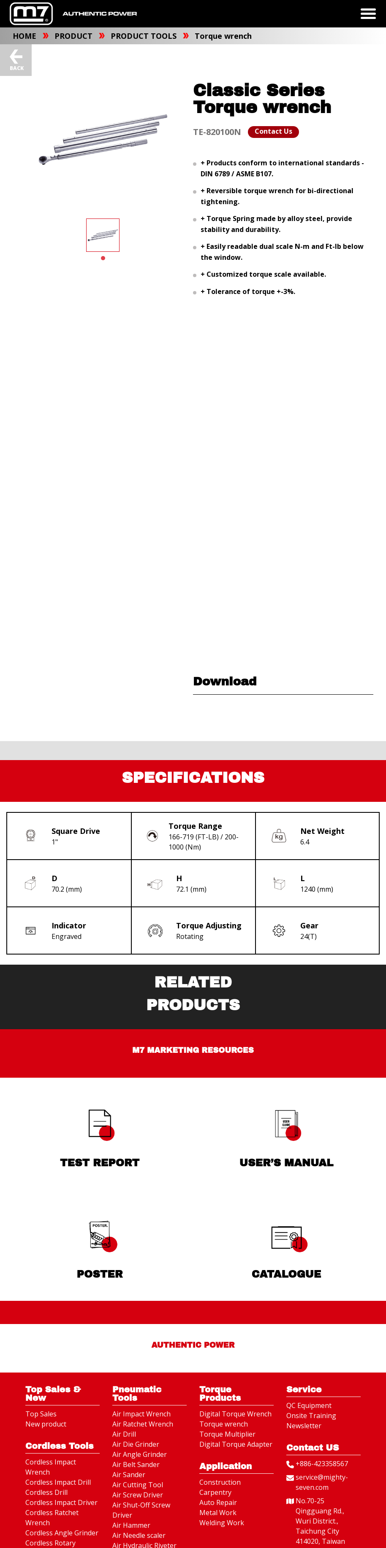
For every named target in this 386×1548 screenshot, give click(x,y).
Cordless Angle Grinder (61, 1534)
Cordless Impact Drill (58, 1483)
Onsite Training (311, 1416)
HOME (25, 36)
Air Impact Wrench (141, 1415)
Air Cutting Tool (137, 1486)
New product (45, 1425)
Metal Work (217, 1513)
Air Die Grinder (135, 1445)
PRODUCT (74, 36)
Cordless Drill (46, 1493)
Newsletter (303, 1427)
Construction (220, 1483)
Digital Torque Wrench (235, 1415)
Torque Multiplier (227, 1435)
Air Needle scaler (139, 1536)
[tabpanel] (103, 235)
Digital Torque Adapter (235, 1445)
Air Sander (128, 1476)
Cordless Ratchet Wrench (52, 1519)
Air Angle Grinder (139, 1455)
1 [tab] (103, 258)
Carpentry (215, 1493)
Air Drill (124, 1435)
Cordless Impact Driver (61, 1503)
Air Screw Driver (137, 1496)
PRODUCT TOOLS (145, 36)
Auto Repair (218, 1503)
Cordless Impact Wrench (50, 1468)
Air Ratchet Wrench (142, 1425)
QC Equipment (309, 1406)
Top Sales (41, 1415)
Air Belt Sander (136, 1465)
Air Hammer (131, 1526)
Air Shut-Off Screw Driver (141, 1511)
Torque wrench (223, 36)
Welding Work (221, 1524)
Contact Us (273, 131)
